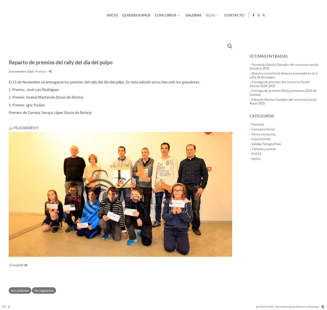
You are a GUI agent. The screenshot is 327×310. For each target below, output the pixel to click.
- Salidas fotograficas (265, 144)
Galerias (249, 15)
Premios (40, 71)
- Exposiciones (260, 139)
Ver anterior (20, 290)
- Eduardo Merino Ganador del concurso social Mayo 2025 (283, 101)
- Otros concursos (263, 134)
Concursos (221, 15)
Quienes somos (192, 15)
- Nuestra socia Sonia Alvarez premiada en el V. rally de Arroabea (284, 75)
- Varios (255, 158)
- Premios (257, 124)
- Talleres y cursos (263, 149)
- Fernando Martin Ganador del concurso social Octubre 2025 (284, 66)
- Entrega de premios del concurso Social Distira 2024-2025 (280, 84)
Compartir (18, 265)
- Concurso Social (262, 129)
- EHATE (256, 153)
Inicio (168, 15)
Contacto (290, 15)
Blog (266, 15)
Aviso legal (313, 306)
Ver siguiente (44, 290)
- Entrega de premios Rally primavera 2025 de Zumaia (283, 92)
